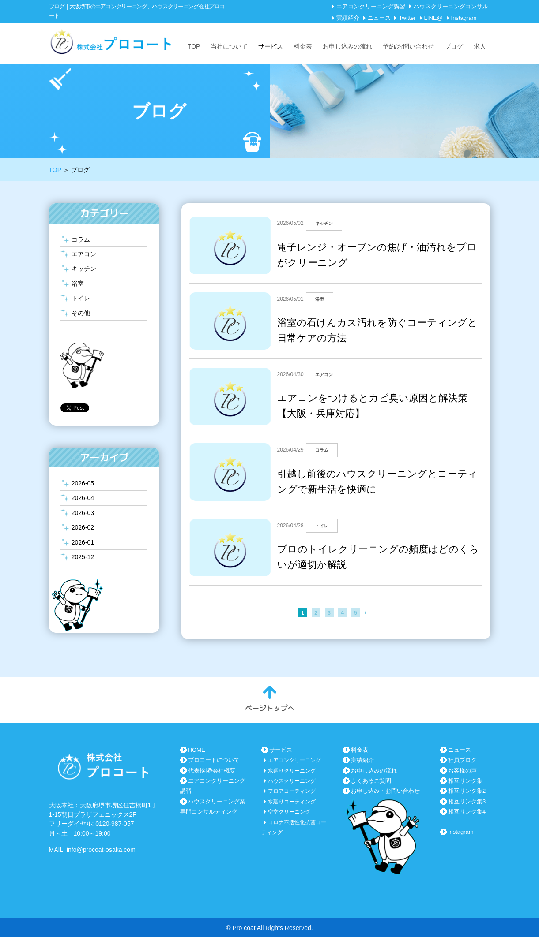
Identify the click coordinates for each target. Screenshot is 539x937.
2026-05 (83, 483)
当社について (229, 46)
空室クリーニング (289, 812)
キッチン (84, 268)
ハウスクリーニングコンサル (451, 6)
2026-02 (83, 527)
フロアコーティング (292, 791)
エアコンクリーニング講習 (370, 6)
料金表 (303, 46)
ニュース (379, 18)
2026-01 (83, 542)
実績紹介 (347, 18)
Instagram (464, 18)
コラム (81, 239)
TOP (194, 46)
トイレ (81, 298)
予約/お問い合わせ (408, 46)
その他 (81, 313)
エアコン (84, 254)
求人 (480, 46)
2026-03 (83, 512)
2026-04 (83, 497)
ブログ (454, 46)
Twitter (407, 18)
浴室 (78, 283)
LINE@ (433, 18)
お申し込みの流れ (347, 46)
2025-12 (83, 556)
